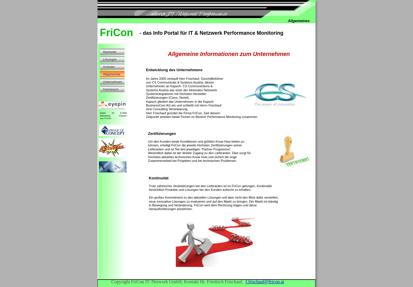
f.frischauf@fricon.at (265, 281)
